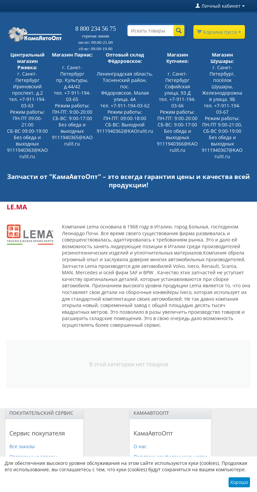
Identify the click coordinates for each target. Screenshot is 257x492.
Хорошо (239, 482)
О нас (140, 446)
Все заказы (22, 446)
